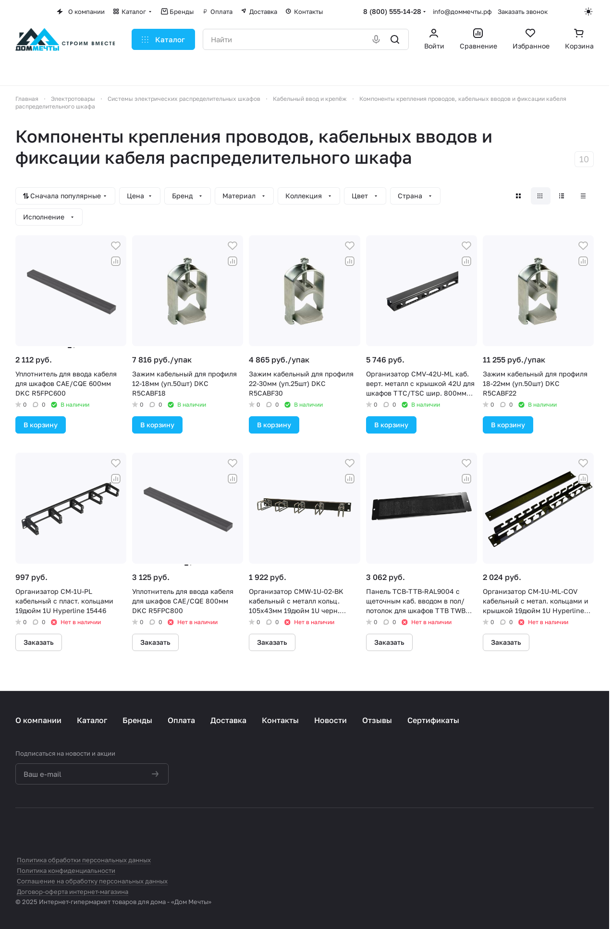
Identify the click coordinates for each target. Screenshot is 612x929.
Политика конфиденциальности (66, 870)
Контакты (280, 720)
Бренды (137, 720)
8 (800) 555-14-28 (392, 11)
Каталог (92, 720)
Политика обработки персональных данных (84, 860)
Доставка (228, 720)
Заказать (39, 642)
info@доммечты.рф (462, 11)
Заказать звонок (523, 11)
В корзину (41, 425)
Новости (330, 720)
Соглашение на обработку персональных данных (92, 881)
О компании (38, 720)
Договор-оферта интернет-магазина (72, 891)
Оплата (181, 720)
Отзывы (377, 720)
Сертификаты (433, 720)
